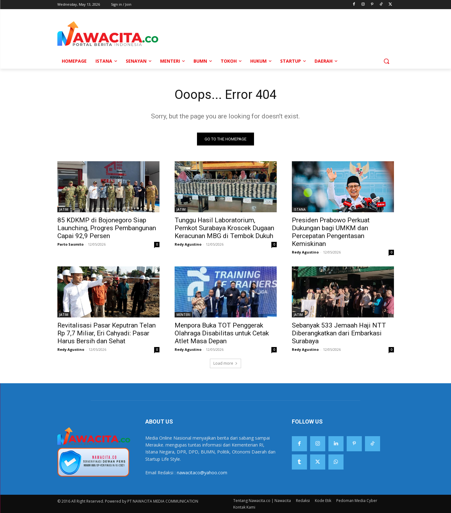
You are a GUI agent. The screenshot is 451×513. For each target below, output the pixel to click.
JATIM (63, 209)
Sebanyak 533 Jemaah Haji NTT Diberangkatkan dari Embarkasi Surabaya (339, 333)
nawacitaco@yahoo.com (202, 473)
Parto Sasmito (70, 244)
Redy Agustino (188, 244)
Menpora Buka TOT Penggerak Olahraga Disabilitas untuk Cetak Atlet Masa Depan (222, 333)
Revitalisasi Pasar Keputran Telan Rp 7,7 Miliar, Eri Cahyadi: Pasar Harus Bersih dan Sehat (106, 333)
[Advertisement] (274, 33)
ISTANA (300, 209)
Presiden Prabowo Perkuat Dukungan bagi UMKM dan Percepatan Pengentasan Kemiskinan (331, 232)
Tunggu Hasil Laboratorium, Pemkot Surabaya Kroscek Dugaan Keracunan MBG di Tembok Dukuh (224, 228)
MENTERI (183, 314)
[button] (386, 61)
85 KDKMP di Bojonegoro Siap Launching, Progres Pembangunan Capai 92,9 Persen (106, 228)
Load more (225, 363)
